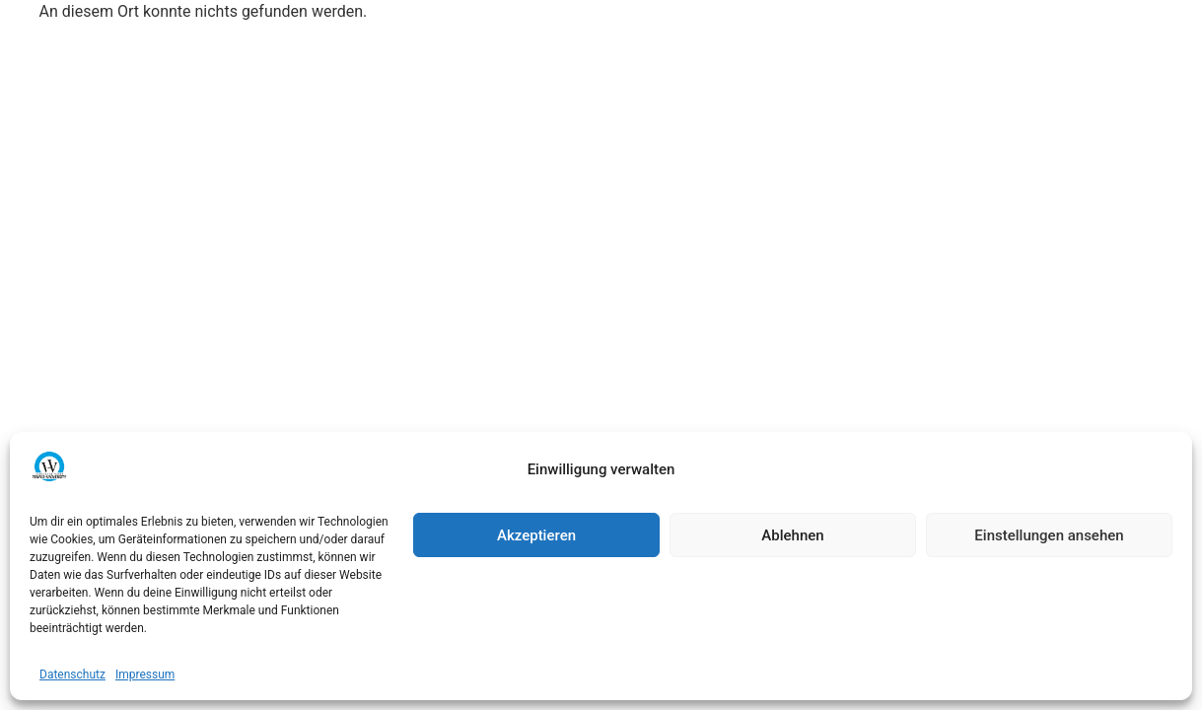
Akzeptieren (536, 535)
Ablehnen (792, 535)
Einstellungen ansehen (1048, 535)
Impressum (145, 674)
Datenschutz (72, 674)
